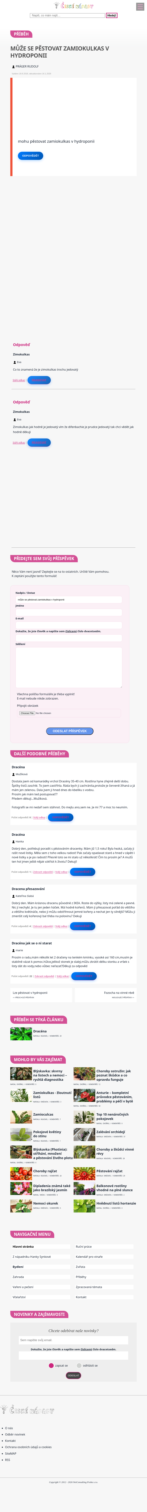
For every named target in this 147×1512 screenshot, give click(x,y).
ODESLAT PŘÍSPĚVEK (70, 731)
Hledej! (111, 15)
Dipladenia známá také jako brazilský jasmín (52, 1188)
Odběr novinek (15, 1434)
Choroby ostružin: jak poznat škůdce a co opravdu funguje (113, 1075)
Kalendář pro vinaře (89, 1257)
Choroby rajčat (45, 1171)
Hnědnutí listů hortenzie (116, 1203)
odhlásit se (90, 1365)
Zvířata (80, 1267)
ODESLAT (73, 1375)
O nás (9, 1428)
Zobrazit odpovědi (43, 871)
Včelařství (19, 1297)
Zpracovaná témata (89, 1287)
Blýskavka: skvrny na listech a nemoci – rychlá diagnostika (50, 1075)
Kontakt (81, 1297)
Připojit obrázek (27, 706)
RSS (7, 1460)
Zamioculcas (43, 1114)
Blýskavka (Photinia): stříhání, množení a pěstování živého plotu (53, 1153)
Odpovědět (30, 155)
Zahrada (18, 1277)
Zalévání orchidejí (110, 1132)
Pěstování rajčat (109, 1171)
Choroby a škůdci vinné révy (115, 1151)
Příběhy (81, 1277)
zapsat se (61, 1365)
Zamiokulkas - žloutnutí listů (52, 1095)
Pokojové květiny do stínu (47, 1134)
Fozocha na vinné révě (119, 993)
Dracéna (18, 767)
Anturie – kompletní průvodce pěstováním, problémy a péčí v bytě (114, 1097)
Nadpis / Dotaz (25, 593)
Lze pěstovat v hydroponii (30, 993)
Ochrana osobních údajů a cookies (28, 1447)
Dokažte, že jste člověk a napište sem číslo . (58, 631)
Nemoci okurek (45, 1203)
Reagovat (39, 380)
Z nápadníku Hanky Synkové (32, 1257)
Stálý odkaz (19, 380)
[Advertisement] (74, 103)
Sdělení (20, 644)
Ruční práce (84, 1247)
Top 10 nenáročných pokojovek (112, 1116)
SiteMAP (10, 1454)
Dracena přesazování (28, 889)
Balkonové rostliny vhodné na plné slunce (114, 1188)
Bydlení (18, 1267)
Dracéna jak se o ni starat (32, 943)
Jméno (20, 605)
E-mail (20, 618)
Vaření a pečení (23, 1287)
